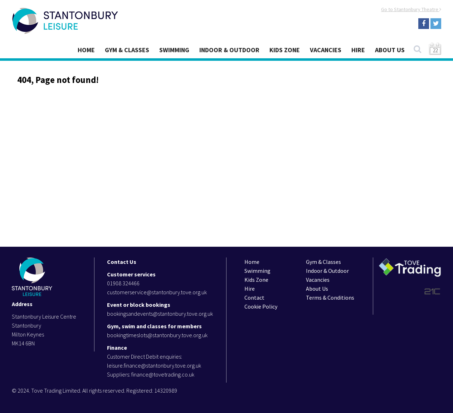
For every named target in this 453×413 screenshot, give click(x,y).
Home (86, 50)
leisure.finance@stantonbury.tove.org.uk (154, 365)
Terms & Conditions (330, 297)
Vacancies (325, 50)
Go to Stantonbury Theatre (411, 9)
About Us (390, 50)
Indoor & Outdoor (229, 50)
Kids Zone (284, 50)
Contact (254, 297)
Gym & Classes (127, 50)
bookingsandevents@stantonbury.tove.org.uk (160, 313)
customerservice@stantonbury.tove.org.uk (157, 292)
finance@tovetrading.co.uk (162, 374)
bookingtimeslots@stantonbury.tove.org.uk (157, 335)
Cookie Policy (260, 306)
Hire (358, 50)
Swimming (174, 50)
